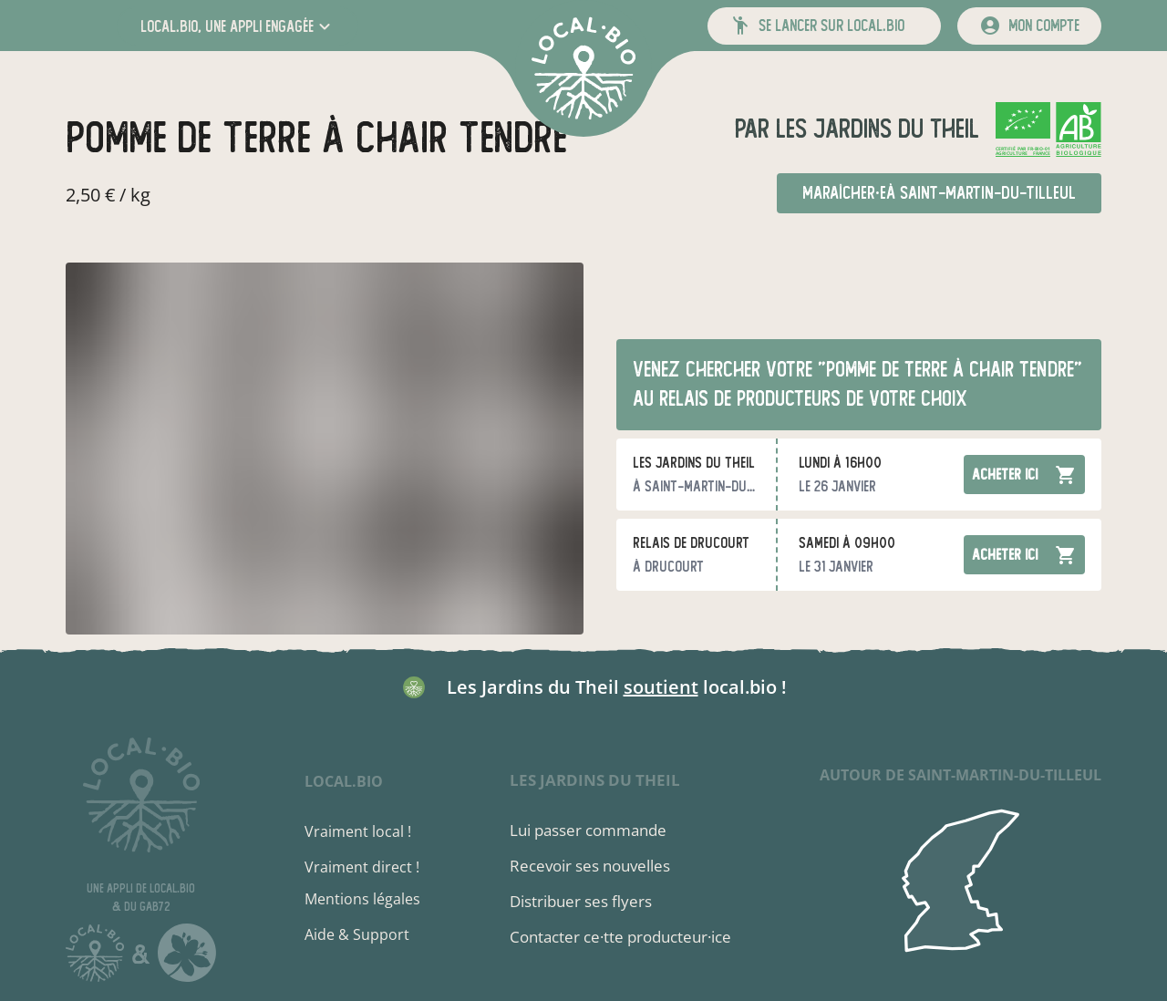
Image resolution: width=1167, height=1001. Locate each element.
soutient (661, 687)
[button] (237, 26)
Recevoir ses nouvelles (590, 865)
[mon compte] (1029, 26)
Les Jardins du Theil (874, 129)
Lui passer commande (588, 830)
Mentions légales (362, 899)
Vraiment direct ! (362, 867)
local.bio (344, 781)
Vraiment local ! (358, 831)
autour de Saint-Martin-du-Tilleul (960, 775)
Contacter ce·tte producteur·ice (620, 936)
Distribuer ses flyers (581, 901)
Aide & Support (357, 934)
